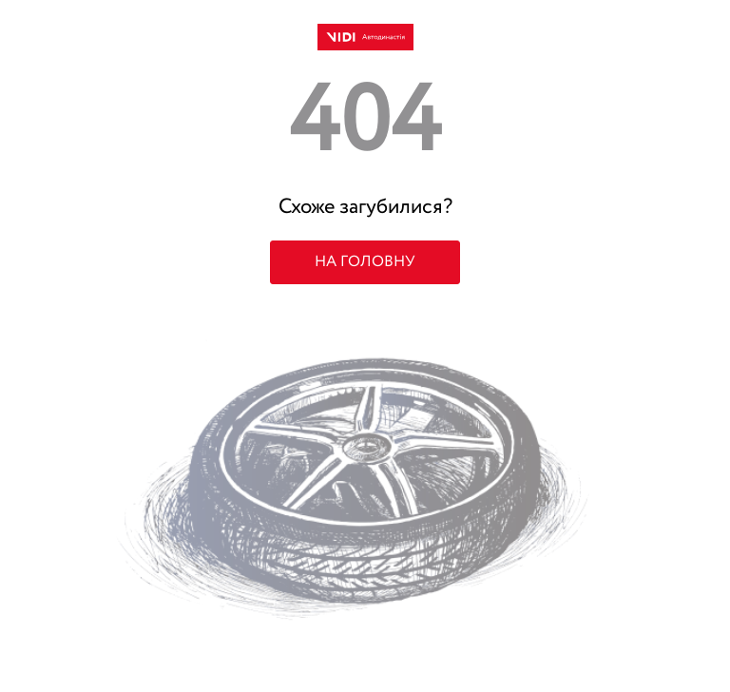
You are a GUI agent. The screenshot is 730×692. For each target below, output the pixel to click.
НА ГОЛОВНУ (365, 262)
